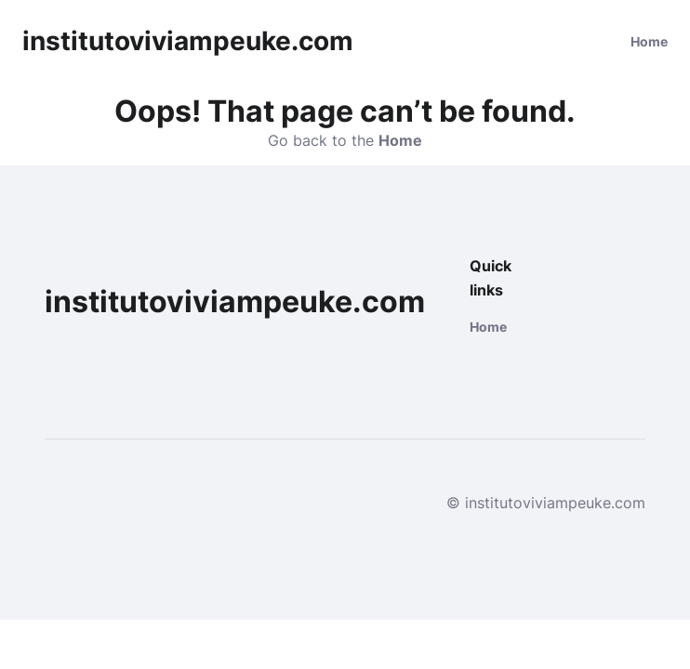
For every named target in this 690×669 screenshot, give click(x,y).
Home (649, 41)
